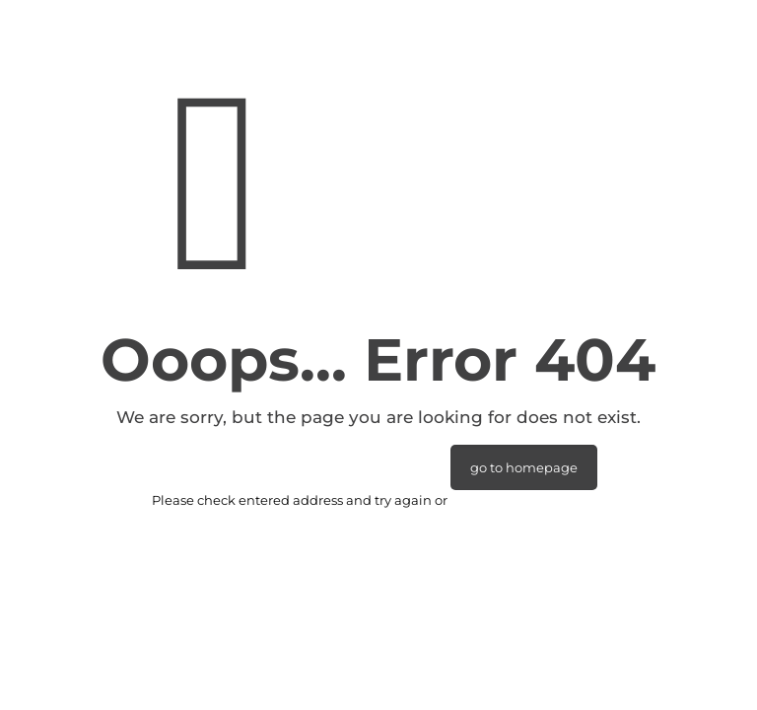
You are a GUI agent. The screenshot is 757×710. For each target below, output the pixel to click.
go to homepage (524, 467)
